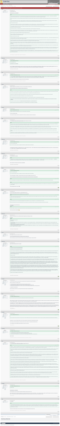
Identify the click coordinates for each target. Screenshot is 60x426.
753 (8, 416)
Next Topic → (58, 415)
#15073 (58, 241)
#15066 (58, 118)
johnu (3, 84)
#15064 (58, 84)
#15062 (58, 58)
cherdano (3, 328)
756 (12, 416)
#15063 (58, 72)
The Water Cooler (54, 415)
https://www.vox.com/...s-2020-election (14, 63)
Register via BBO (50, 2)
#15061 (58, 9)
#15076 (58, 312)
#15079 (58, 383)
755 (11, 416)
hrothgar (3, 312)
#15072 (58, 232)
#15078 (58, 341)
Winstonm (3, 58)
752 (7, 416)
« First (5, 416)
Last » (15, 416)
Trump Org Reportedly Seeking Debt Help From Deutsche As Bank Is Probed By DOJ (19, 236)
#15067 (58, 139)
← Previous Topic (50, 415)
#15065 (58, 107)
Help (58, 2)
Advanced (59, 3)
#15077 (58, 328)
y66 (2, 9)
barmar (3, 107)
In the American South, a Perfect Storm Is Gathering (17, 343)
